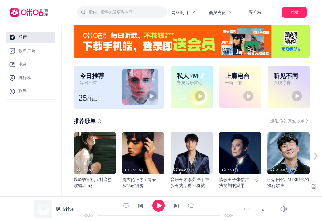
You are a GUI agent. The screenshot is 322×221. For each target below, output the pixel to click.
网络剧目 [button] (183, 12)
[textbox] (126, 12)
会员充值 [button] (221, 12)
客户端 (255, 12)
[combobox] (122, 12)
